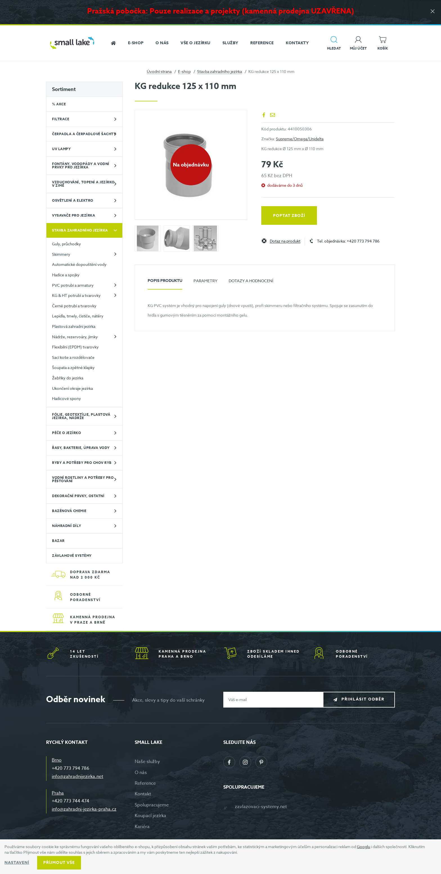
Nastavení (16, 863)
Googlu (363, 846)
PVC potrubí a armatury (73, 285)
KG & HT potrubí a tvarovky (76, 295)
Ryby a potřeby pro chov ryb (82, 462)
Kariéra (142, 826)
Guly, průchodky (66, 243)
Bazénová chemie (69, 510)
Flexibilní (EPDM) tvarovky (75, 347)
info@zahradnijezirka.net (77, 776)
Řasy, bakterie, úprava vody (81, 447)
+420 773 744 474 (70, 801)
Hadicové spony (66, 398)
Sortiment (64, 89)
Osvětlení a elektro (72, 200)
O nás (141, 772)
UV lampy (61, 148)
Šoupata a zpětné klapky (73, 367)
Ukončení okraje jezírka (72, 388)
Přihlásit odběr (362, 699)
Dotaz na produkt (285, 241)
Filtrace (60, 119)
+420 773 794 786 (70, 768)
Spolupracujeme (152, 805)
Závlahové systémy (72, 555)
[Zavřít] (432, 11)
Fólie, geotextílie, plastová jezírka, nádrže (81, 416)
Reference (145, 783)
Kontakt (143, 794)
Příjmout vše (59, 863)
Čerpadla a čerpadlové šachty (84, 134)
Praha (58, 793)
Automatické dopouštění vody (79, 264)
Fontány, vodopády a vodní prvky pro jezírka (80, 165)
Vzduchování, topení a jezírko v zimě (83, 184)
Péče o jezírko (66, 432)
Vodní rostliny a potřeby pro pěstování (83, 479)
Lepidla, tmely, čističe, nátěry (78, 316)
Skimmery (61, 254)
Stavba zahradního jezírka (219, 71)
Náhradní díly (66, 525)
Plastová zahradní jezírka (73, 326)
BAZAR (58, 540)
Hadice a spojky (66, 274)
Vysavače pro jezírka (73, 215)
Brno (57, 760)
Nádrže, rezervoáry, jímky (75, 336)
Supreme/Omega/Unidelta (299, 138)
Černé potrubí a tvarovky (74, 305)
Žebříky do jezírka (67, 378)
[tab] (165, 283)
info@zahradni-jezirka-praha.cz (84, 809)
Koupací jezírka (150, 815)
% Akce (59, 104)
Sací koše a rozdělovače (73, 357)
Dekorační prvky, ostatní (78, 495)
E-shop (184, 71)
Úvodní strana (159, 71)
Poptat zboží (289, 216)
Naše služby (147, 761)
